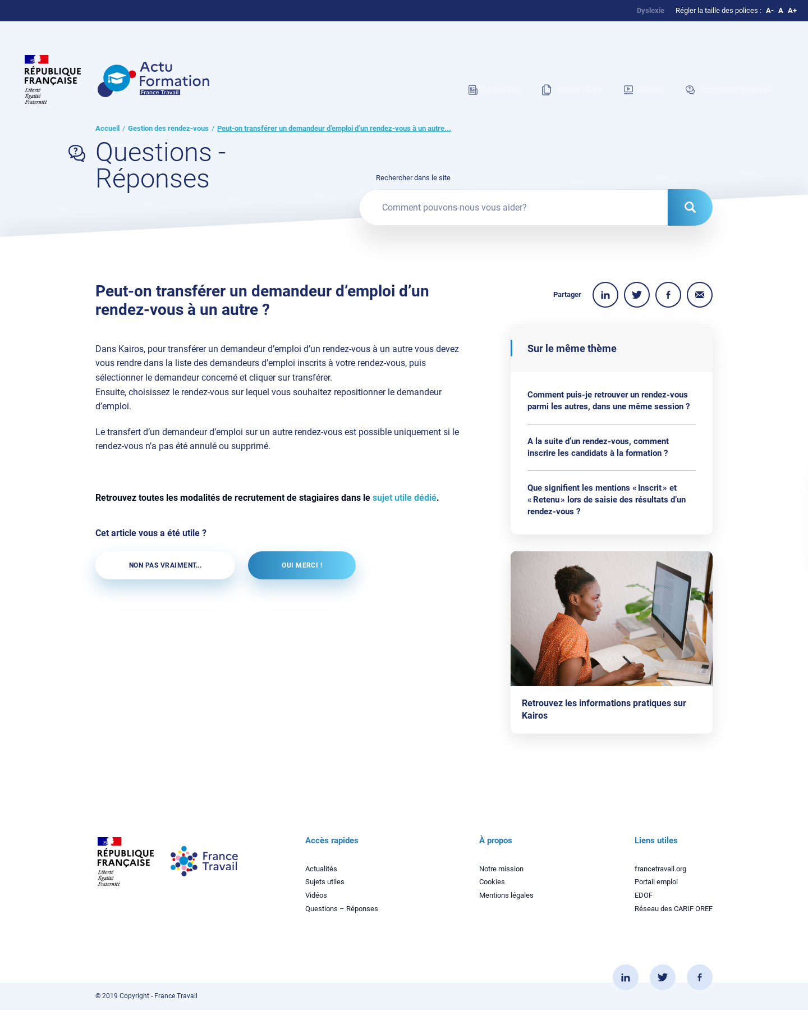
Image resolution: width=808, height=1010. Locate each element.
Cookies (492, 882)
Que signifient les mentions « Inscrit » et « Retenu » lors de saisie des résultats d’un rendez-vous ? (606, 500)
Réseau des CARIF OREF (674, 908)
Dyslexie (650, 10)
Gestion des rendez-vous (168, 128)
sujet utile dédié (405, 497)
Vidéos (316, 895)
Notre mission (501, 869)
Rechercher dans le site (413, 177)
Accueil (107, 128)
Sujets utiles (325, 882)
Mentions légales (506, 895)
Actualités (321, 869)
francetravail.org (660, 869)
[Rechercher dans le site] (690, 207)
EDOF (644, 895)
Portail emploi (656, 882)
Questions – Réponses (341, 908)
